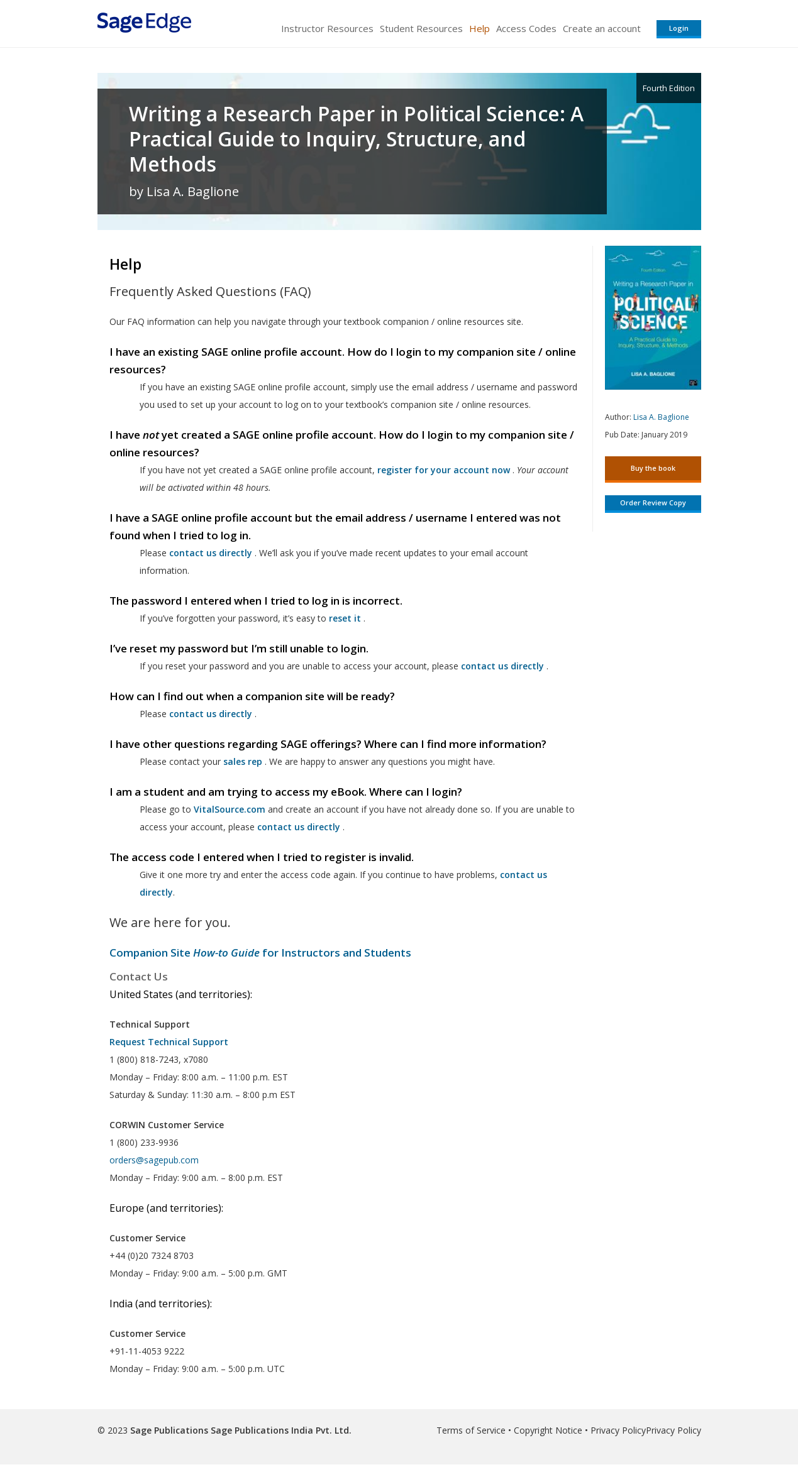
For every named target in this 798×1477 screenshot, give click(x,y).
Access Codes (526, 28)
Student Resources (421, 28)
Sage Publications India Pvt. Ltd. (280, 1430)
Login (679, 28)
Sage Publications (169, 1430)
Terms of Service (471, 1430)
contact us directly (298, 827)
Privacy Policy (618, 1430)
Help (479, 28)
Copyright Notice (548, 1430)
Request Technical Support (168, 1042)
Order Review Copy (653, 502)
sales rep (242, 761)
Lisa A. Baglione (661, 417)
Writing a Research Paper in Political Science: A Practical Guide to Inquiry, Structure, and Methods (356, 139)
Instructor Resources (327, 28)
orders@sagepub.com (154, 1160)
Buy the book (653, 468)
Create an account (602, 28)
